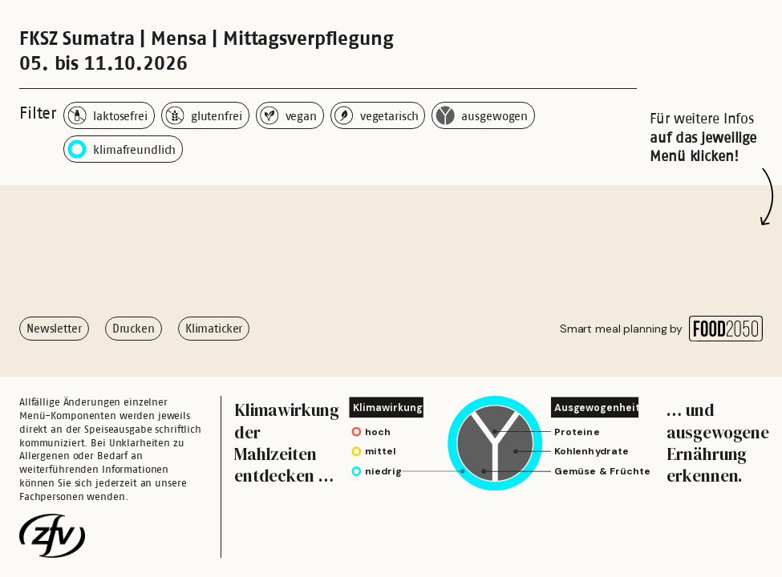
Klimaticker (214, 328)
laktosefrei (107, 115)
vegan (288, 115)
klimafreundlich (121, 149)
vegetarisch (376, 115)
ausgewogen (482, 115)
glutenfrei (203, 115)
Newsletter (54, 328)
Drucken (133, 328)
